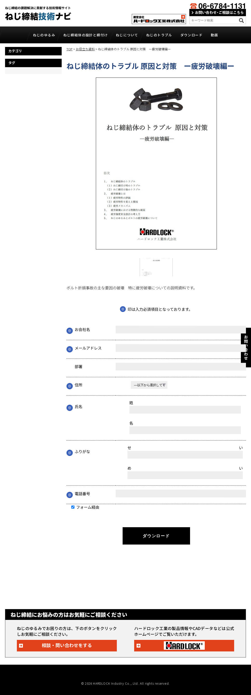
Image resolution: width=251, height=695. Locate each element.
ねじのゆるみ (44, 34)
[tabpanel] (156, 163)
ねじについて (127, 34)
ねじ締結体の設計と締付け (85, 34)
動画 (214, 34)
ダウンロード (191, 34)
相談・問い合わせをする (67, 645)
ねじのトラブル (159, 34)
